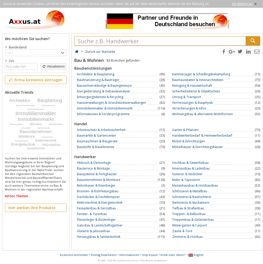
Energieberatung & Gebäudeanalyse (103, 91)
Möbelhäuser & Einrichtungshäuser (197, 147)
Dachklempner (21, 141)
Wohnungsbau (16, 124)
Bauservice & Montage (93, 168)
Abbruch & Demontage (94, 162)
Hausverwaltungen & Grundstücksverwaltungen (111, 102)
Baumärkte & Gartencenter (96, 135)
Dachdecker (47, 137)
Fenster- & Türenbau (92, 214)
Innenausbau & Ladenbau (191, 168)
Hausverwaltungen (35, 109)
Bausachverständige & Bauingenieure (104, 85)
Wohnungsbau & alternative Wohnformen (202, 114)
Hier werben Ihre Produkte (31, 207)
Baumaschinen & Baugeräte (97, 141)
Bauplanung (49, 100)
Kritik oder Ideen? (172, 255)
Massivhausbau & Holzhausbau (195, 185)
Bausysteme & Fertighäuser (97, 174)
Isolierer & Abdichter (187, 174)
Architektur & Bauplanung (95, 74)
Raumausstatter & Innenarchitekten (197, 80)
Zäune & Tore (182, 231)
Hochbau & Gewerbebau (190, 162)
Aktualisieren (53, 66)
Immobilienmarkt (36, 119)
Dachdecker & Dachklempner (98, 197)
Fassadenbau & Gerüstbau (96, 208)
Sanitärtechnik (36, 148)
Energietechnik (23, 144)
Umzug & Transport (186, 97)
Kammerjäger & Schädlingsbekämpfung (201, 74)
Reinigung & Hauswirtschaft (192, 85)
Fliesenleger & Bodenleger (96, 219)
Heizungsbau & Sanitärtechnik (98, 236)
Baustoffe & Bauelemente (95, 147)
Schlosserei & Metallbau (189, 191)
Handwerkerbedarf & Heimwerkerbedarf (202, 135)
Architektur (19, 100)
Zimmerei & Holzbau (187, 236)
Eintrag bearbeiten (104, 255)
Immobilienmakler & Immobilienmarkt (105, 108)
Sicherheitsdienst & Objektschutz (196, 91)
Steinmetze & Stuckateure (190, 202)
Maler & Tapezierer (186, 180)
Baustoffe (26, 128)
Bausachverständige (25, 105)
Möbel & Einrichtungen (188, 141)
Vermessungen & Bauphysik (192, 102)
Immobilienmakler (36, 113)
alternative (36, 124)
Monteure (26, 136)
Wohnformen (55, 124)
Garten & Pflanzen (185, 130)
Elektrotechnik (46, 140)
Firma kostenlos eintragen (35, 79)
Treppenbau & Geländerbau (193, 219)
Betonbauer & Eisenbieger (96, 185)
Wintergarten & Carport (189, 225)
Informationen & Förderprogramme (103, 114)
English (195, 255)
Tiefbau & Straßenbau (188, 208)
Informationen (129, 255)
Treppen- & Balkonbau (189, 214)
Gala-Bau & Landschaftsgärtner (100, 225)
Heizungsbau (51, 144)
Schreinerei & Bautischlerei (191, 197)
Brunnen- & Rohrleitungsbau (97, 191)
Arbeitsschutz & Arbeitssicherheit (101, 130)
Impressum (150, 255)
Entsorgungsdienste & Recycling (100, 97)
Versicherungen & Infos (189, 108)
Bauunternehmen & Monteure (98, 180)
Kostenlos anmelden (74, 255)
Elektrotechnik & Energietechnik (99, 202)
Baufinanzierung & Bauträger (98, 80)
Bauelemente (44, 128)
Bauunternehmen (36, 131)
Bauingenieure (48, 105)
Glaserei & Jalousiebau (93, 231)
